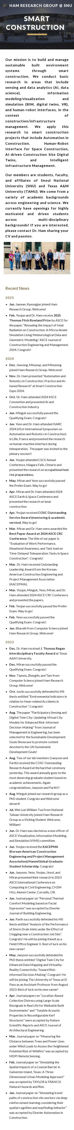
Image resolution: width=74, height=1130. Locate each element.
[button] (4, 5)
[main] (37, 25)
